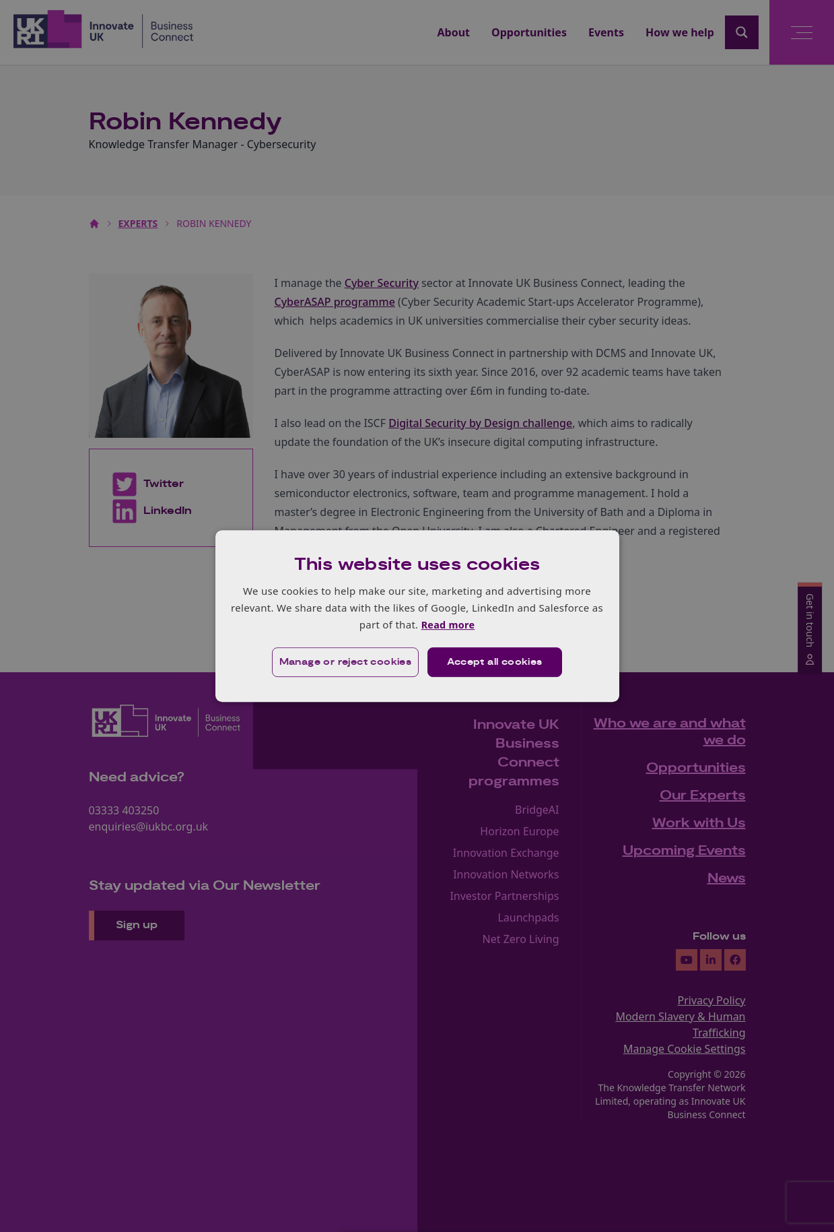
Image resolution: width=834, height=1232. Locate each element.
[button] (344, 662)
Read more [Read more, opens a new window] (448, 624)
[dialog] (417, 615)
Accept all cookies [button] (495, 663)
